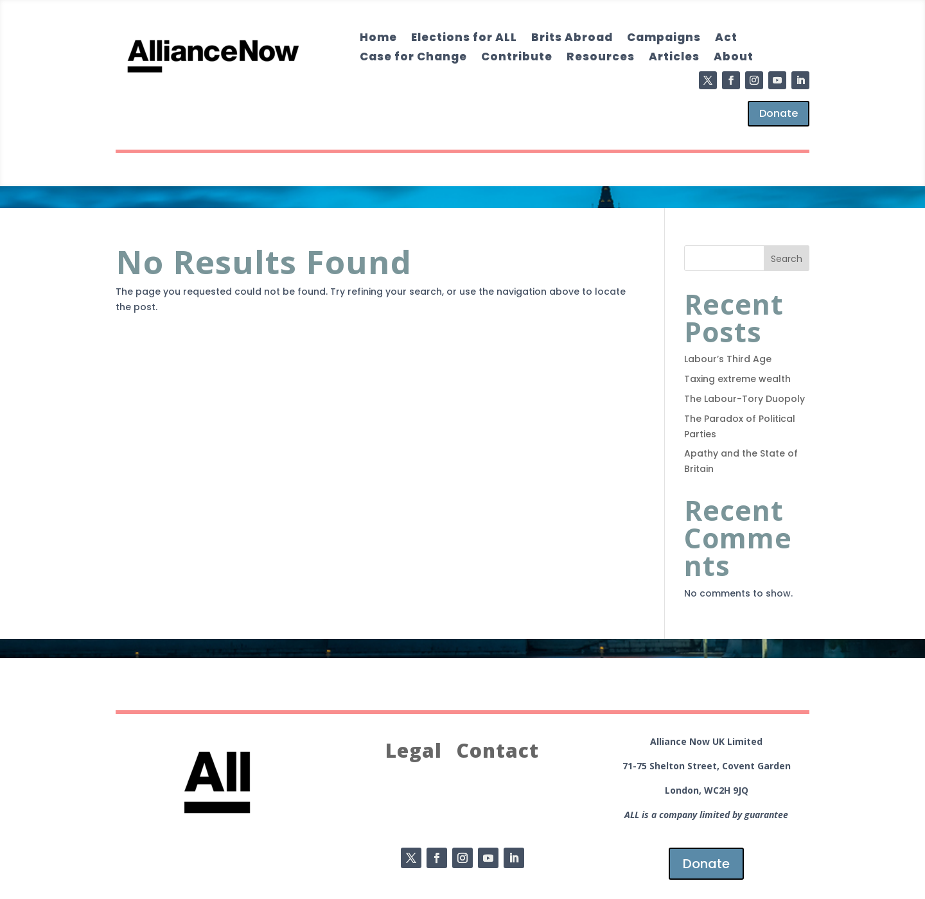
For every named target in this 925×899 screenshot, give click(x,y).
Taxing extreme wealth (737, 378)
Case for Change (413, 58)
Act (726, 39)
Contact (497, 751)
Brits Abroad (572, 39)
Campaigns (664, 39)
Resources (601, 58)
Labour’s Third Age (727, 359)
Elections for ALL (464, 39)
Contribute (516, 58)
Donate (778, 113)
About (733, 58)
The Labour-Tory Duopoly (744, 398)
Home (378, 39)
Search (786, 258)
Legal (413, 751)
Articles (674, 58)
